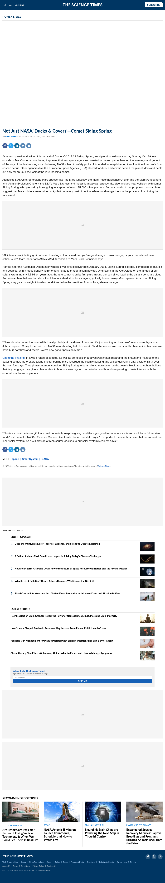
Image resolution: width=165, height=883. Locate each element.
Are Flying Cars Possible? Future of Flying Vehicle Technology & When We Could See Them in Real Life (20, 835)
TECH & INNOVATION (12, 825)
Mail (28, 145)
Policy (57, 862)
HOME (6, 16)
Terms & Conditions (21, 866)
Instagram (160, 856)
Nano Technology (36, 862)
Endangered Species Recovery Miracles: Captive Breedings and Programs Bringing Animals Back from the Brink (144, 836)
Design (23, 862)
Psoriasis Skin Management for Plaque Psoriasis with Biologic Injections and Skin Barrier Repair (61, 640)
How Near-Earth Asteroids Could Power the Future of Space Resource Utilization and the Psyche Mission (71, 568)
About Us (6, 866)
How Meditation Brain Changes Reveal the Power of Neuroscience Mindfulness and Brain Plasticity (63, 615)
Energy (49, 862)
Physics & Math (77, 862)
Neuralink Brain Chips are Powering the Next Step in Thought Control (102, 833)
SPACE (17, 16)
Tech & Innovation (10, 862)
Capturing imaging (13, 357)
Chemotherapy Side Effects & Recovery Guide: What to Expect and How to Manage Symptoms (61, 653)
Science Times (104, 466)
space (15, 459)
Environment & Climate (126, 862)
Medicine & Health (106, 862)
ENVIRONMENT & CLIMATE (138, 825)
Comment (22, 145)
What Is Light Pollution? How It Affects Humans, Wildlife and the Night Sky (55, 580)
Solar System (30, 459)
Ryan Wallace (12, 136)
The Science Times (82, 4)
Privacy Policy (38, 866)
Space (65, 862)
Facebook (5, 145)
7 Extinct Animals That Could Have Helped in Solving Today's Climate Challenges (58, 556)
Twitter (11, 145)
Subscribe (153, 4)
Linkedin (16, 145)
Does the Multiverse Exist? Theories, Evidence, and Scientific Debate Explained (57, 543)
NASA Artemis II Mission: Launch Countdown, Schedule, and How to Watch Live (60, 835)
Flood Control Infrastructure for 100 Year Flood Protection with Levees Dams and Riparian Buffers (67, 593)
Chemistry (91, 862)
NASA (45, 459)
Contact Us (51, 866)
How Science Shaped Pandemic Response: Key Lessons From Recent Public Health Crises (58, 628)
